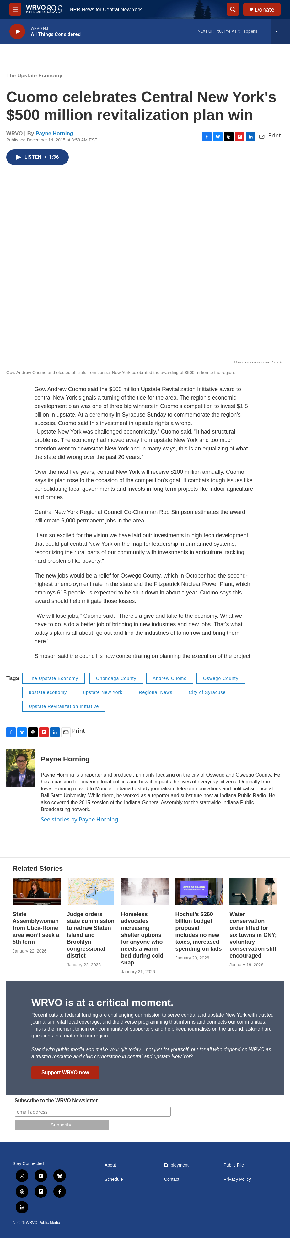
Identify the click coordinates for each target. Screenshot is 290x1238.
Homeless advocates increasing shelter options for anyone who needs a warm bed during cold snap (142, 938)
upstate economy (48, 692)
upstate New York (102, 692)
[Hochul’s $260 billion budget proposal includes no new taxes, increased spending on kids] (199, 891)
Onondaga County (116, 678)
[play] (17, 31)
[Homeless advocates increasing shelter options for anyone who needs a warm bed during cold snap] (145, 891)
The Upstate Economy (34, 76)
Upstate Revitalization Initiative (64, 706)
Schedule (114, 1179)
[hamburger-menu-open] (15, 9)
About (110, 1165)
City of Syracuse (207, 692)
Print (274, 135)
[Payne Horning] (20, 768)
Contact (171, 1179)
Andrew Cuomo (170, 678)
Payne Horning (54, 133)
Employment (176, 1165)
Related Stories (38, 868)
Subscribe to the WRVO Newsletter (56, 1100)
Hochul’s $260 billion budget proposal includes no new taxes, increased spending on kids (198, 931)
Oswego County (221, 678)
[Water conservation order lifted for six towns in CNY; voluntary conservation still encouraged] (253, 891)
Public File (233, 1165)
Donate (264, 9)
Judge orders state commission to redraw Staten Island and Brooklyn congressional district (91, 935)
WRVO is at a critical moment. (102, 1002)
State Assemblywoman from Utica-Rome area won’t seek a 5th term (36, 928)
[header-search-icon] (233, 9)
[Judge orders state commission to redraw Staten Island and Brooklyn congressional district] (91, 891)
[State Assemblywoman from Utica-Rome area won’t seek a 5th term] (37, 891)
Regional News (155, 692)
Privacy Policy (237, 1179)
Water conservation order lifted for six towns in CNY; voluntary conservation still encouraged (253, 935)
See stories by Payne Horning (79, 819)
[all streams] (280, 31)
